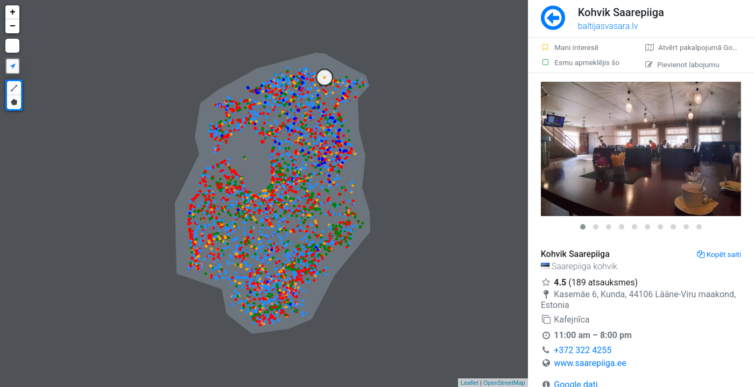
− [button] (13, 26)
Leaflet (469, 382)
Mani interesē (569, 47)
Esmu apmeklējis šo (580, 62)
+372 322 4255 (582, 350)
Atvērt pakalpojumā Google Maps (699, 47)
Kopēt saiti (719, 254)
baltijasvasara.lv (608, 26)
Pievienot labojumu (682, 64)
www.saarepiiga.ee (590, 363)
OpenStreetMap (504, 382)
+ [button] (13, 12)
